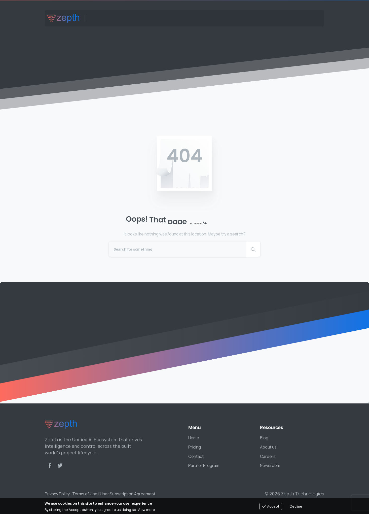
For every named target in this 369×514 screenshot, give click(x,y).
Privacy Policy (57, 494)
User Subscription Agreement (127, 494)
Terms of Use (84, 494)
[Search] (177, 249)
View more (146, 509)
